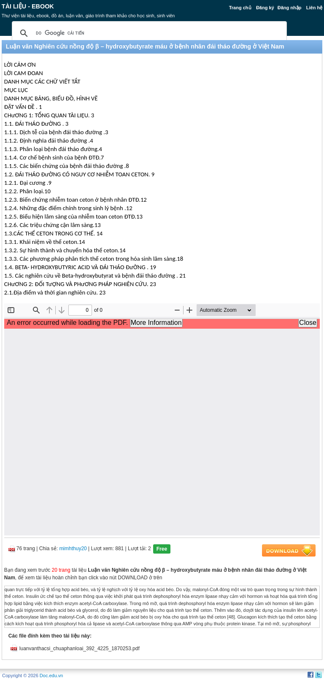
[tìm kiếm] (148, 33)
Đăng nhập (290, 7)
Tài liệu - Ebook (28, 6)
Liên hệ (314, 7)
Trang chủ (240, 7)
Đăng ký (265, 7)
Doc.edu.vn (51, 675)
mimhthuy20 (72, 548)
